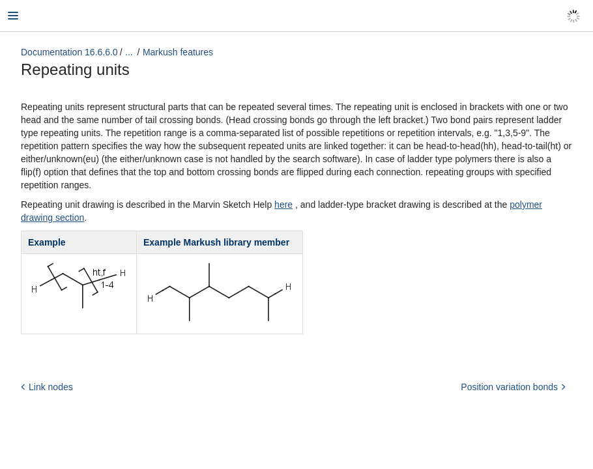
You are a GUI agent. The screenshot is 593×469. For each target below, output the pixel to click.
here (283, 204)
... (129, 52)
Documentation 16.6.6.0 (69, 52)
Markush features (178, 52)
